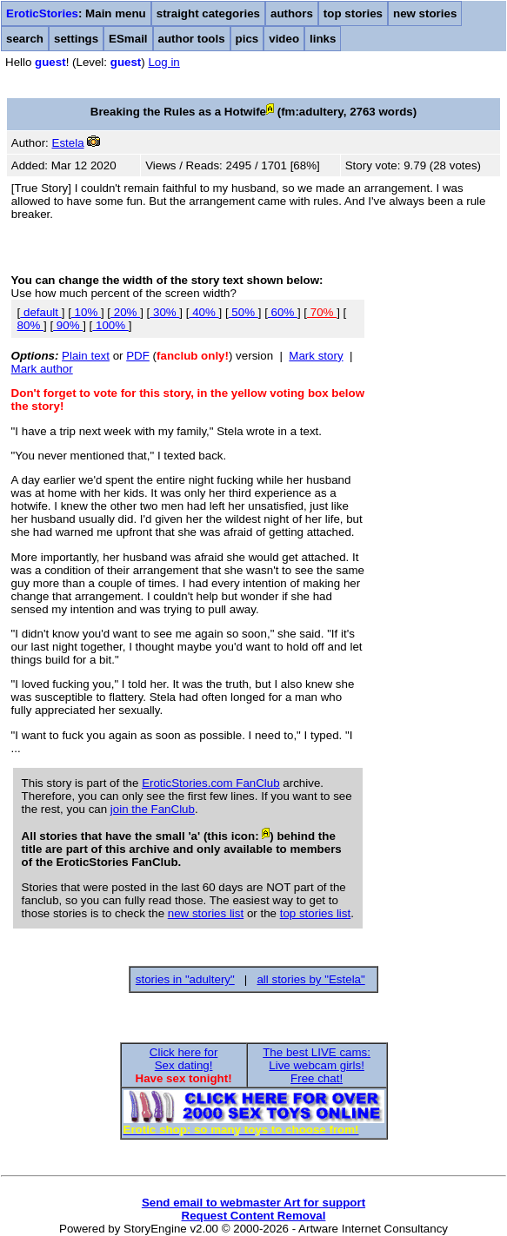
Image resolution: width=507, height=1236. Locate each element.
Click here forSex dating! (184, 1059)
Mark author (42, 368)
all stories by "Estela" (310, 979)
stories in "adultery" (185, 979)
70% (322, 312)
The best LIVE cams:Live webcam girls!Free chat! (316, 1065)
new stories (425, 13)
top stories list (315, 913)
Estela (68, 142)
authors (291, 13)
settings (76, 38)
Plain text (86, 355)
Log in (163, 62)
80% (30, 325)
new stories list (205, 913)
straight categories (208, 13)
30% (164, 312)
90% (68, 325)
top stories (353, 13)
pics (247, 38)
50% (243, 312)
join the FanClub (152, 809)
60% (282, 312)
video (284, 38)
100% (110, 325)
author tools (191, 38)
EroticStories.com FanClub (211, 783)
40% (203, 312)
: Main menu (76, 13)
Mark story (316, 355)
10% (86, 312)
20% (125, 312)
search (24, 38)
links (323, 38)
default (40, 312)
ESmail (128, 38)
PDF (138, 355)
